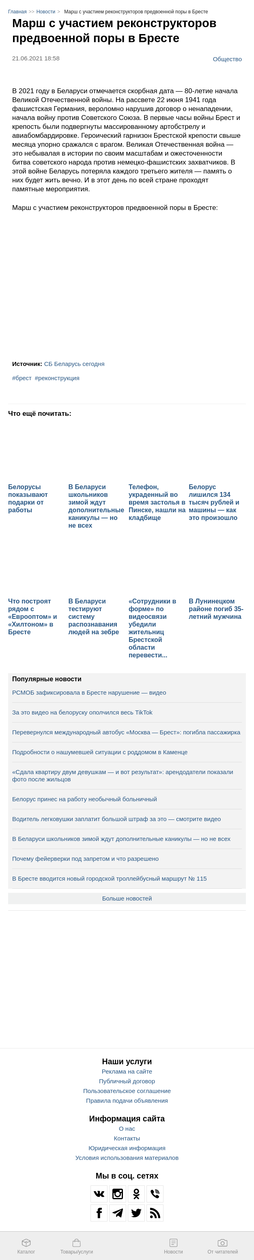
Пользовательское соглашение (127, 1090)
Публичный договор (127, 1081)
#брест (22, 377)
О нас (127, 1128)
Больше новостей (127, 898)
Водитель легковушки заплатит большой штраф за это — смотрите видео (116, 818)
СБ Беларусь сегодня (74, 363)
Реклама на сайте (127, 1071)
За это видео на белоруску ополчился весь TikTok (82, 712)
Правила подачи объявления (127, 1100)
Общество (227, 59)
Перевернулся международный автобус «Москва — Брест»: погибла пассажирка (126, 732)
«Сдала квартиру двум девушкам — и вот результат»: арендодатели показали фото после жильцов (122, 775)
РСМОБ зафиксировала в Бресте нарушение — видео (89, 692)
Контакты (127, 1138)
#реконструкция (57, 377)
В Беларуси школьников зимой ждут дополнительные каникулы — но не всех (121, 838)
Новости (46, 12)
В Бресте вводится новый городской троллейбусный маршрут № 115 (109, 878)
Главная (17, 12)
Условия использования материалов (127, 1157)
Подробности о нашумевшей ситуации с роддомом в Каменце (99, 752)
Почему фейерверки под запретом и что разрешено (85, 858)
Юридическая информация (127, 1147)
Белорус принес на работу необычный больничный (84, 799)
